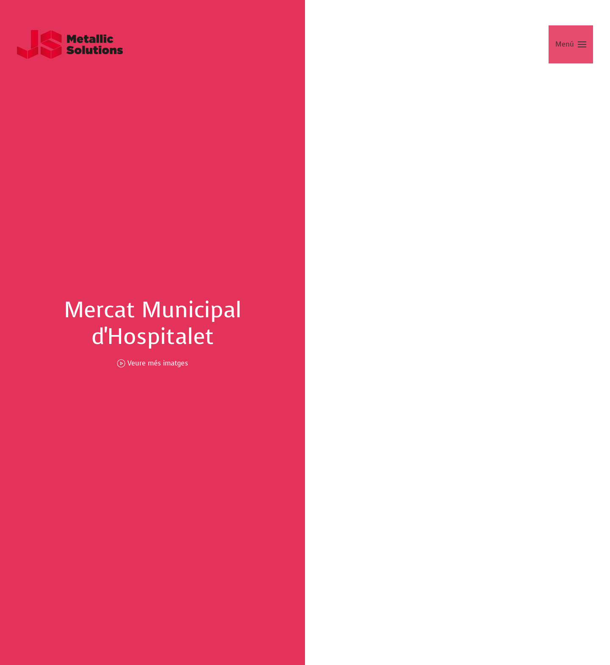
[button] (571, 44)
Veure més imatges (152, 363)
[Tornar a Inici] (70, 44)
